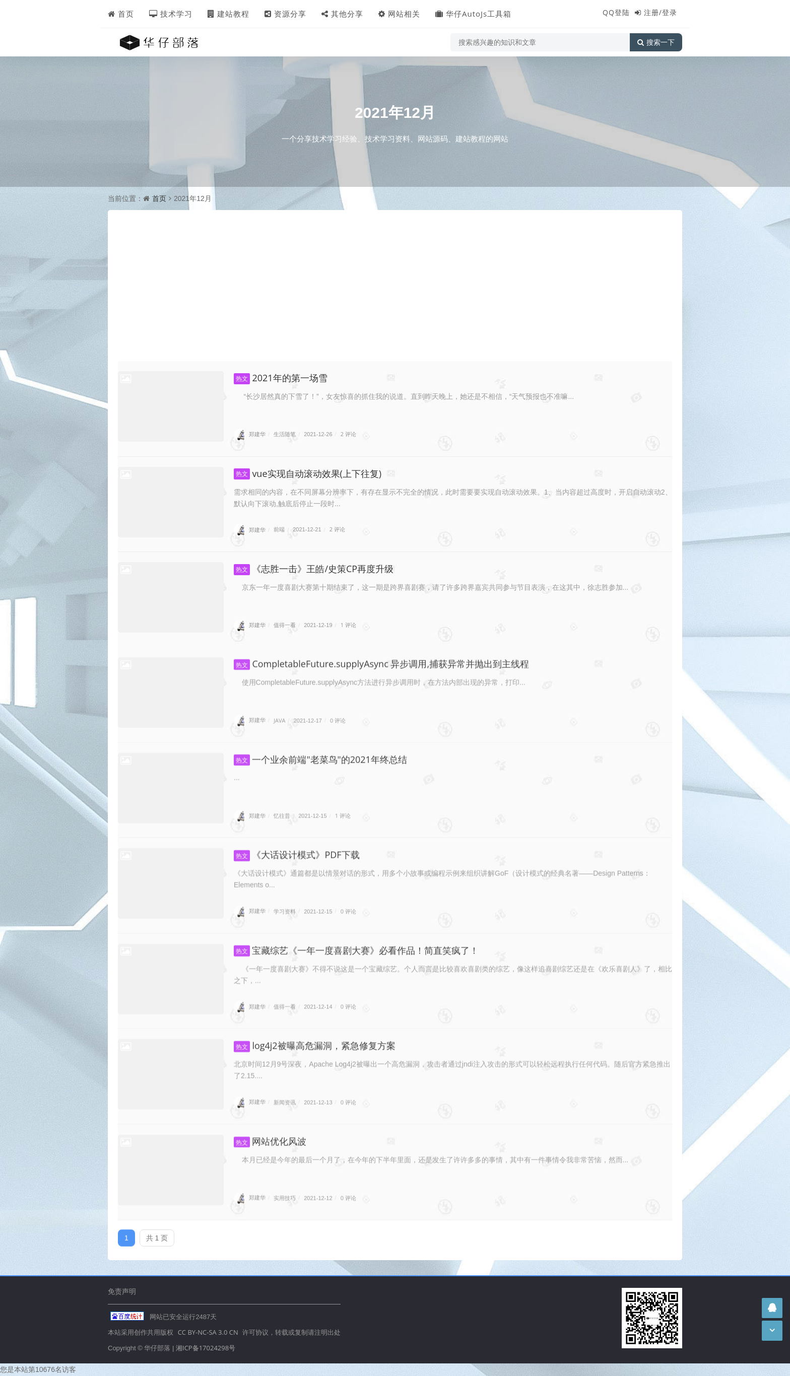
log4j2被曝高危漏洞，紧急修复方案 (315, 1040)
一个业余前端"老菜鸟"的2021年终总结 (320, 753)
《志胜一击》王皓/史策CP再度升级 (313, 569)
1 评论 (348, 625)
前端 (279, 529)
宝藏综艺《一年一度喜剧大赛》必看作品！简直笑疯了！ (356, 944)
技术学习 (170, 14)
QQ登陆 (616, 12)
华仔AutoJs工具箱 (473, 14)
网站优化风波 (270, 1135)
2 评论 (348, 434)
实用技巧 (285, 1191)
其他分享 (342, 14)
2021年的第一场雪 (280, 378)
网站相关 (399, 14)
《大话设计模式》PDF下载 (297, 849)
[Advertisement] (395, 285)
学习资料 (285, 905)
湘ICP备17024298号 (205, 1347)
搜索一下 (656, 42)
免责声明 (122, 1291)
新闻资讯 (285, 1096)
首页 (121, 14)
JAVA (279, 714)
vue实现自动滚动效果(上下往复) (307, 473)
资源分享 (285, 14)
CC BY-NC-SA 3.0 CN (208, 1332)
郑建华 (250, 434)
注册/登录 (660, 12)
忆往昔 (282, 809)
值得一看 (285, 625)
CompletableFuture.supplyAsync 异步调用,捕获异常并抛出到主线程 (381, 658)
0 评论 (338, 714)
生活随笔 (285, 434)
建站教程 (228, 14)
